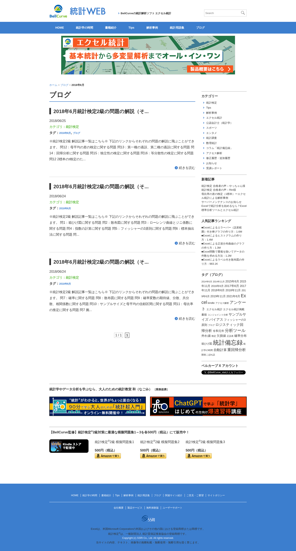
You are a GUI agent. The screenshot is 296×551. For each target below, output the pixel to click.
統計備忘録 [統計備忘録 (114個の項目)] (228, 342)
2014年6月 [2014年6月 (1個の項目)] (206, 281)
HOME (59, 27)
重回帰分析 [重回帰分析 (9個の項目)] (236, 350)
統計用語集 (177, 27)
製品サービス (134, 507)
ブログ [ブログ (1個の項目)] (211, 325)
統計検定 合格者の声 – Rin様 (218, 189)
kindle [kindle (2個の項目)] (211, 303)
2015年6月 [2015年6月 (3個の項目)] (232, 281)
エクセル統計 (214, 117)
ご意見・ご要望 (195, 495)
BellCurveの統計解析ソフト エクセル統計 (146, 13)
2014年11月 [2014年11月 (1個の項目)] (219, 281)
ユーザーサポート (172, 507)
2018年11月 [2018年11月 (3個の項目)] (233, 290)
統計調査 (211, 137)
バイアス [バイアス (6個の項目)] (216, 319)
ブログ (200, 27)
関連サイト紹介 (173, 495)
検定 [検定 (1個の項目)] (214, 336)
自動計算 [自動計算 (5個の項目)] (220, 350)
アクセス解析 (214, 153)
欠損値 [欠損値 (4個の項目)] (221, 335)
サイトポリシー (216, 495)
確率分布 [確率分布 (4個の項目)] (240, 335)
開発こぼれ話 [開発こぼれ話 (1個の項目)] (208, 354)
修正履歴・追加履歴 (218, 158)
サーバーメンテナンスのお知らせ (221, 202)
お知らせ (211, 163)
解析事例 (152, 27)
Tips (131, 27)
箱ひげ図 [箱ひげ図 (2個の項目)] (206, 343)
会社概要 (119, 507)
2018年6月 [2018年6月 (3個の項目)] (218, 290)
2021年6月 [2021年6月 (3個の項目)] (233, 296)
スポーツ (211, 127)
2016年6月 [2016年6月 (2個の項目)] (217, 286)
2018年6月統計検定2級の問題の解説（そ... (101, 111)
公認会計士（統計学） (219, 122)
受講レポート (214, 168)
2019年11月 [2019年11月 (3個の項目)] (218, 296)
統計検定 (72, 127)
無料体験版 (152, 507)
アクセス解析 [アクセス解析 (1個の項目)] (222, 303)
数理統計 (211, 143)
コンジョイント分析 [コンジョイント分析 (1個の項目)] (218, 315)
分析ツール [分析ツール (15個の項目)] (235, 330)
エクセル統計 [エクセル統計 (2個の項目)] (214, 309)
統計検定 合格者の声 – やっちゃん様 (223, 185)
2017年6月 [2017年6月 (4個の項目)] (231, 286)
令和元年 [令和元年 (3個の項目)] (218, 330)
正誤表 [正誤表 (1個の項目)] (230, 336)
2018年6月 (65, 133)
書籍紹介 (111, 27)
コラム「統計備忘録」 (219, 148)
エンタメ (211, 133)
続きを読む (187, 168)
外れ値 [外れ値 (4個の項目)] (206, 335)
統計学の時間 (84, 27)
